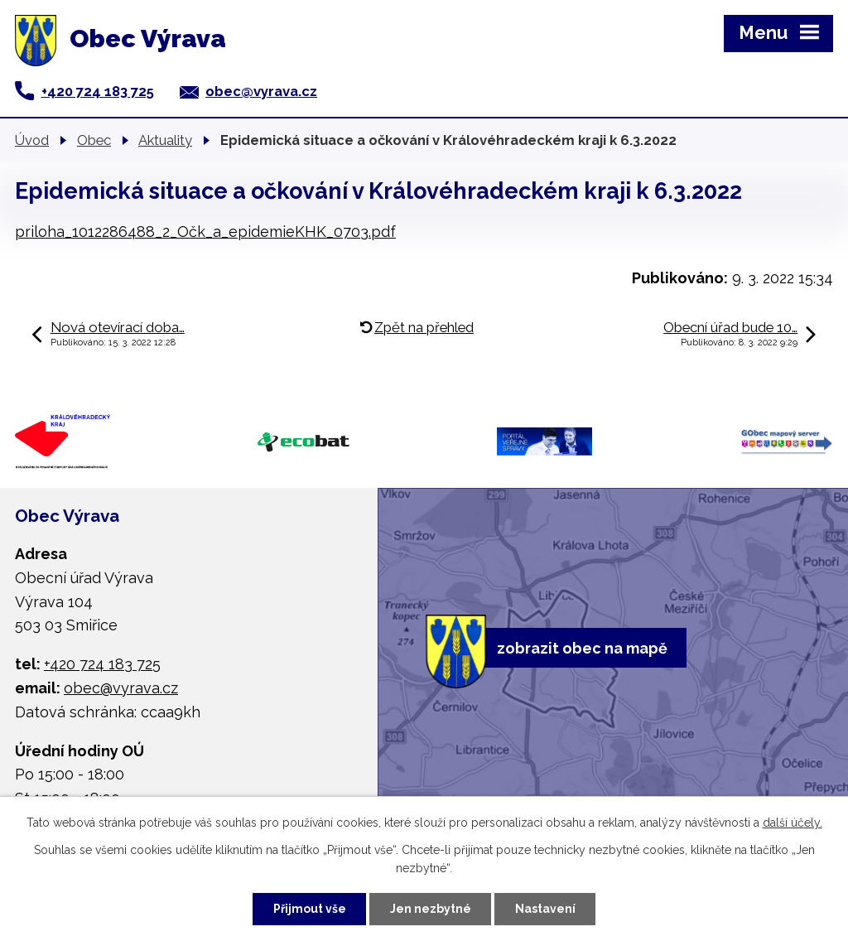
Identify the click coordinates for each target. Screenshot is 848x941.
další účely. (792, 822)
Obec (94, 140)
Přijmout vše (309, 908)
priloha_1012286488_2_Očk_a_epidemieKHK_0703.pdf (205, 231)
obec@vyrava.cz (261, 91)
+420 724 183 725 (97, 91)
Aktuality (165, 140)
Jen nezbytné (430, 908)
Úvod (32, 140)
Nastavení (545, 908)
